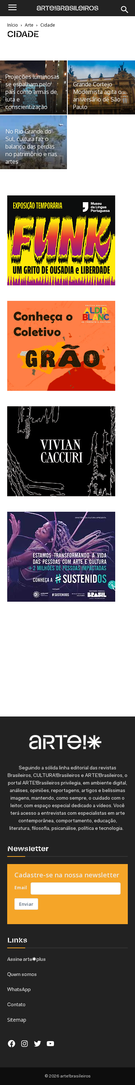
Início (12, 25)
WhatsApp (19, 989)
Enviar (26, 904)
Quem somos (22, 974)
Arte (29, 25)
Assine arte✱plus (26, 959)
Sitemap (16, 1019)
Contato (16, 1004)
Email (20, 888)
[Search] (125, 9)
